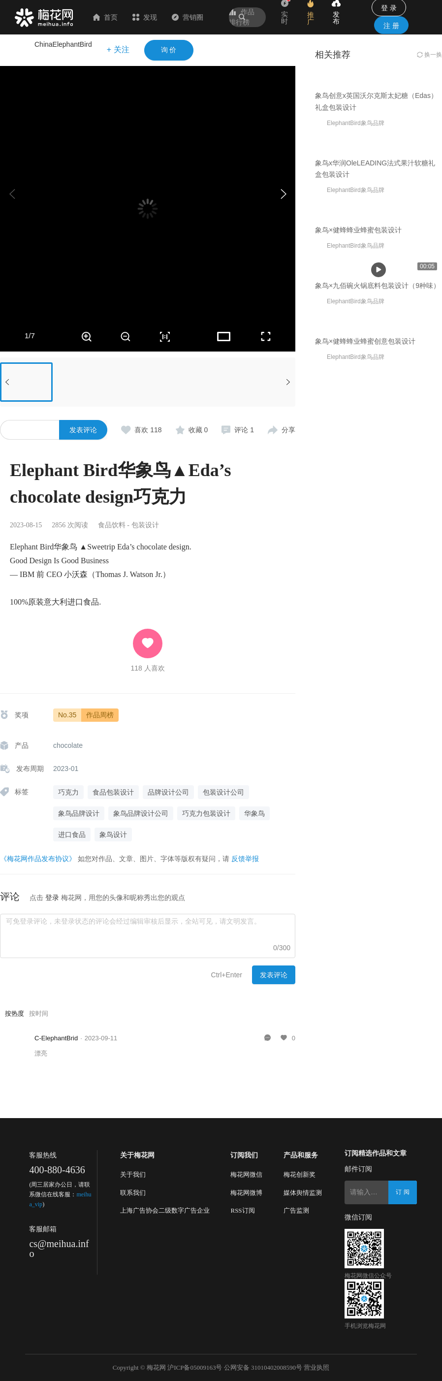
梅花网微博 (246, 1192)
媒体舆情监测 (303, 1192)
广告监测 (296, 1210)
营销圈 (187, 17)
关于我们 (133, 1174)
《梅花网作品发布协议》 (38, 859)
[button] (283, 194)
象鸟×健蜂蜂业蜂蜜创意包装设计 (365, 743)
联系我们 (133, 1192)
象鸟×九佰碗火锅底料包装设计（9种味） (377, 607)
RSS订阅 (242, 1210)
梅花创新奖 (300, 1174)
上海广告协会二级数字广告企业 (165, 1210)
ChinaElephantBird (63, 44)
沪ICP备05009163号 (194, 1367)
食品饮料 (112, 525)
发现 (144, 17)
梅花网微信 (246, 1174)
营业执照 (316, 1367)
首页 (105, 17)
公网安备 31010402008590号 (263, 1367)
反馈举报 (245, 859)
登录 (52, 897)
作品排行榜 (241, 17)
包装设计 (145, 525)
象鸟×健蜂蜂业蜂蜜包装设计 (358, 471)
